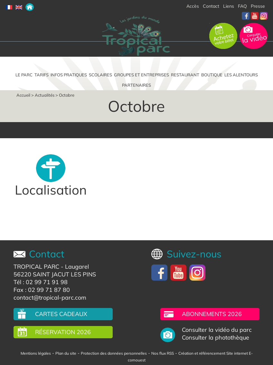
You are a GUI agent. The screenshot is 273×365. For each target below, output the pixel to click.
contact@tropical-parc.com (50, 297)
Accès (192, 6)
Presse (258, 6)
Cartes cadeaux (61, 314)
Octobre (66, 95)
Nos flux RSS (162, 353)
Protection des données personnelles (114, 353)
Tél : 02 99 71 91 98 (41, 282)
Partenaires (136, 85)
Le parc (24, 74)
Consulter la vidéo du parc (217, 330)
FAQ (242, 6)
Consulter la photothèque (215, 338)
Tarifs (41, 74)
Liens (228, 6)
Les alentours (241, 74)
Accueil (23, 95)
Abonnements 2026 (212, 314)
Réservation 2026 (63, 332)
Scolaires (100, 74)
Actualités (44, 95)
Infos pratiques (69, 74)
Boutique (211, 74)
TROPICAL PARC (36, 266)
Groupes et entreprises (141, 74)
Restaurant (185, 74)
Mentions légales (36, 353)
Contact (211, 6)
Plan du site (65, 353)
